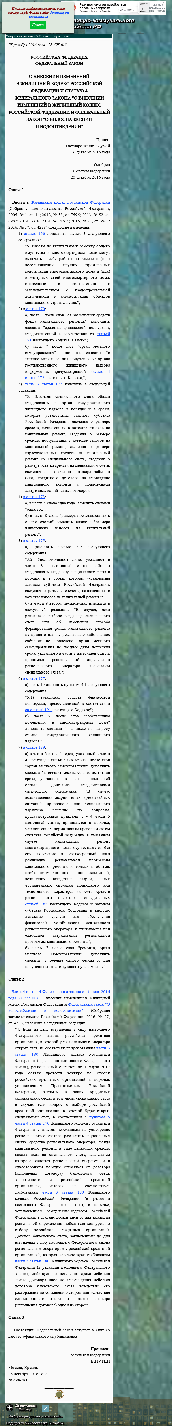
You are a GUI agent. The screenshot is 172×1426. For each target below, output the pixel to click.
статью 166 (34, 233)
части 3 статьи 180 (63, 1192)
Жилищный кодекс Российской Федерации (70, 202)
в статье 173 (34, 497)
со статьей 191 (38, 710)
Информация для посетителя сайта (35, 1416)
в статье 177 (34, 678)
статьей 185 (37, 904)
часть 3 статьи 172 (43, 384)
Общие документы (20, 36)
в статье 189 (34, 747)
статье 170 (35, 309)
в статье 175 (34, 540)
